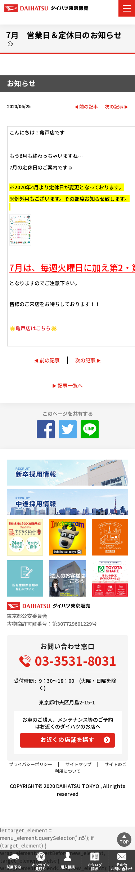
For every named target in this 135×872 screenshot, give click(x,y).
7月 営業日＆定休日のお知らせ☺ (64, 39)
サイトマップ (78, 764)
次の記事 (114, 107)
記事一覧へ (70, 385)
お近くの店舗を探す (67, 739)
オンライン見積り (41, 866)
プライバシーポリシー (30, 764)
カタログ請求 (94, 866)
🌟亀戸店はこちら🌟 (33, 328)
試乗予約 (13, 866)
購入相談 (67, 866)
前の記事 (88, 107)
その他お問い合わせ (121, 866)
